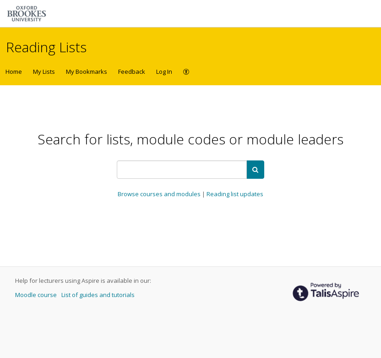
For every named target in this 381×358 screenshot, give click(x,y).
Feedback (131, 71)
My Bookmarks (86, 71)
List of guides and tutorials (98, 295)
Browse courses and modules (160, 194)
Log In (164, 71)
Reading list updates (235, 194)
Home (13, 71)
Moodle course (36, 295)
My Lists (44, 71)
